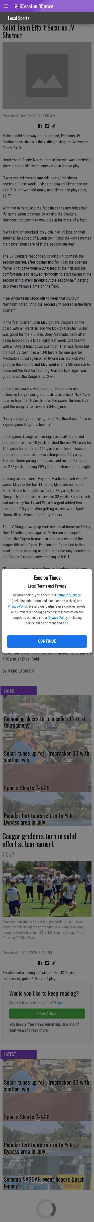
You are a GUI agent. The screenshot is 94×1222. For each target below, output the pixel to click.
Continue (47, 641)
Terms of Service (69, 595)
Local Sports (18, 18)
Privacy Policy (17, 606)
